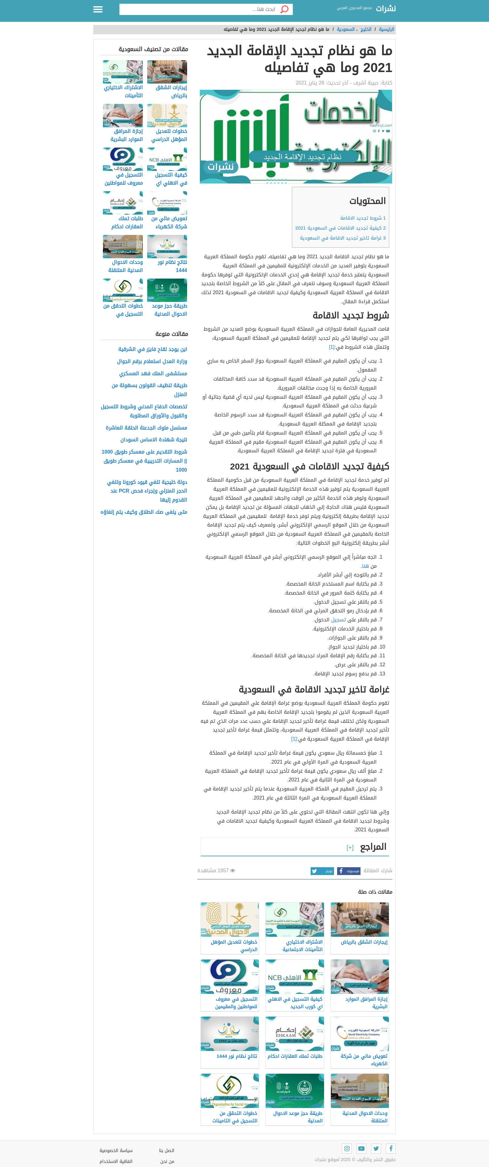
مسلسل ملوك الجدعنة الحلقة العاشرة (146, 428)
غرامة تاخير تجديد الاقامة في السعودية (343, 238)
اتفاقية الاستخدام (116, 1161)
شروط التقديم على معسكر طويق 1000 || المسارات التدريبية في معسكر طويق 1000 (144, 461)
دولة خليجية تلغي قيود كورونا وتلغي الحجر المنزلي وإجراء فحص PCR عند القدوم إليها (147, 491)
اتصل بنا (166, 1151)
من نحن (167, 1161)
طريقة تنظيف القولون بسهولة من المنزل (149, 390)
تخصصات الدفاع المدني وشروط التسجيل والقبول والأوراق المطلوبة (144, 411)
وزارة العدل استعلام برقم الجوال (152, 361)
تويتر (321, 871)
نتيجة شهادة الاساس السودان (153, 440)
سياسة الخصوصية (116, 1151)
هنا (365, 566)
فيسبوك (348, 871)
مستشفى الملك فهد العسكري (153, 373)
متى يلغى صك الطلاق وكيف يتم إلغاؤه (143, 512)
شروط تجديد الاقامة (363, 218)
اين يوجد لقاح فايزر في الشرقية (152, 349)
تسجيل (338, 620)
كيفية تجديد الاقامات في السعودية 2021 (340, 228)
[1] (332, 347)
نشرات (386, 9)
